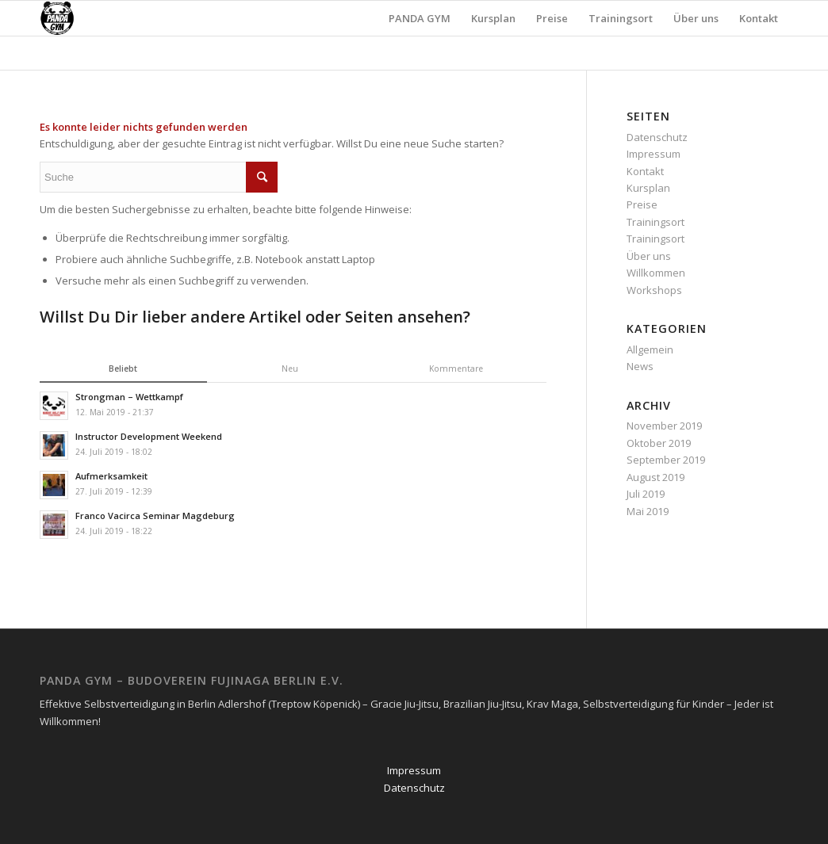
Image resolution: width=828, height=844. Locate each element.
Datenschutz (657, 137)
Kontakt (645, 171)
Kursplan (648, 188)
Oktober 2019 (659, 443)
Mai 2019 (648, 511)
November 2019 (664, 425)
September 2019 (666, 460)
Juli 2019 (646, 494)
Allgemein (650, 349)
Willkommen (656, 272)
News (640, 366)
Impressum (653, 154)
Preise (642, 204)
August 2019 (655, 477)
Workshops (654, 290)
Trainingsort (655, 222)
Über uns (649, 256)
